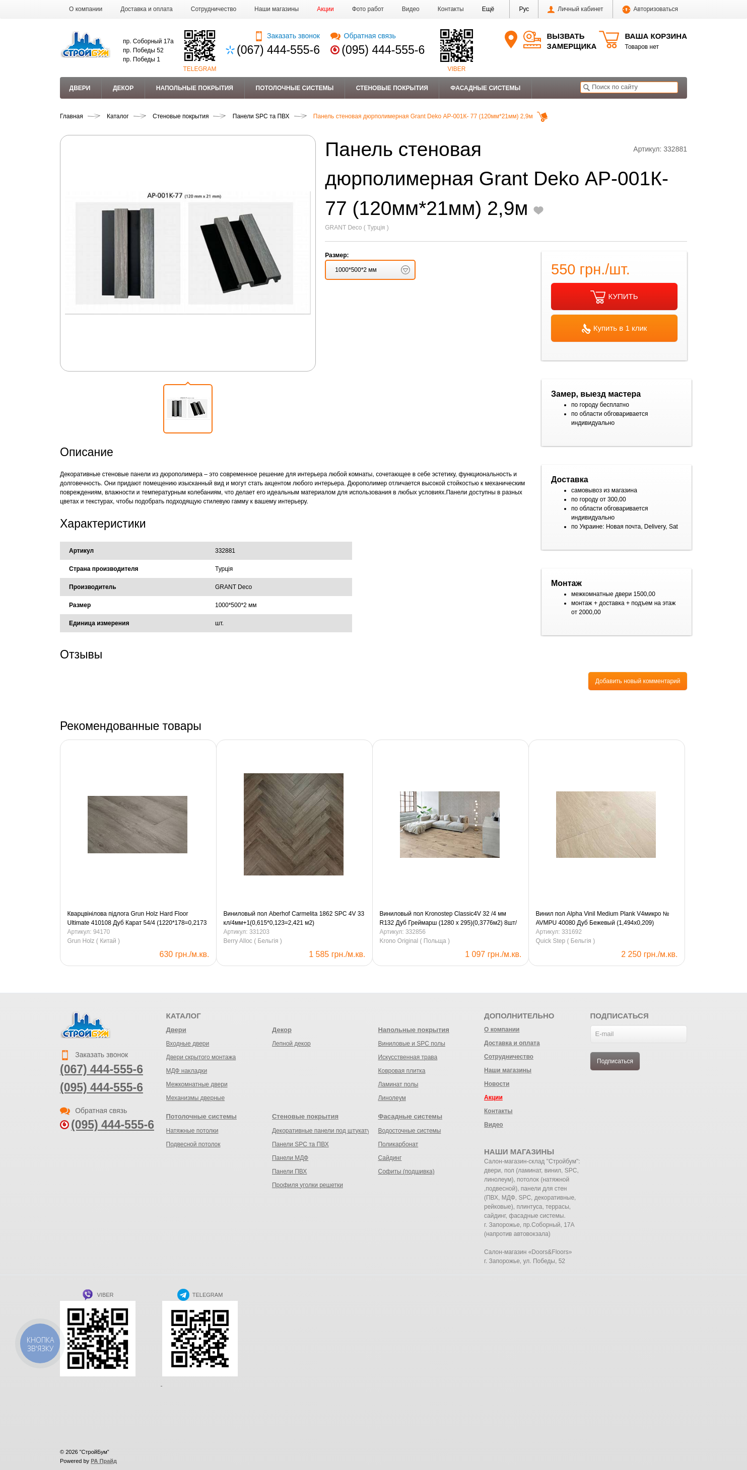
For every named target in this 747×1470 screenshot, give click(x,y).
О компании (85, 9)
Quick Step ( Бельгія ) (565, 940)
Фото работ (368, 9)
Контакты (451, 9)
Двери (80, 88)
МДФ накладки (187, 1070)
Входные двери (188, 1043)
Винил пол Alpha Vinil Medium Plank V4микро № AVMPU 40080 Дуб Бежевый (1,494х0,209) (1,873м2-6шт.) (602, 918)
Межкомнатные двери (197, 1084)
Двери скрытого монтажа (201, 1057)
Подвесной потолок (193, 1144)
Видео (411, 9)
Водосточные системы (409, 1130)
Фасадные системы (485, 88)
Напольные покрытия (194, 88)
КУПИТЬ (614, 297)
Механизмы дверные (195, 1097)
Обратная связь (362, 36)
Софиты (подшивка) (406, 1171)
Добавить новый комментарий (638, 681)
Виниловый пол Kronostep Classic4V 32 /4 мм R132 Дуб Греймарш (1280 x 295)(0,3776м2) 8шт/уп (448, 918)
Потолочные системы (295, 88)
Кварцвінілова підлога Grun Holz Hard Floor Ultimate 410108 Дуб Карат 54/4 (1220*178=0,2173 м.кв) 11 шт (137, 918)
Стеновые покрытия (392, 88)
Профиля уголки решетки (307, 1185)
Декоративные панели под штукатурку (325, 1130)
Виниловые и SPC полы (411, 1043)
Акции (325, 9)
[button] (488, 9)
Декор (123, 88)
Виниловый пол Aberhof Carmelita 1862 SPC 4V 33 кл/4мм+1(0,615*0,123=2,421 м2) (294, 918)
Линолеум (391, 1097)
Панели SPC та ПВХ (300, 1144)
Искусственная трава (407, 1057)
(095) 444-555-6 (383, 49)
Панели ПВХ (289, 1171)
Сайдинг (389, 1157)
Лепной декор (291, 1043)
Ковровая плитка (401, 1070)
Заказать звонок (287, 36)
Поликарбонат (398, 1144)
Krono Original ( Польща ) (415, 940)
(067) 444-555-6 (278, 49)
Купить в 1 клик (614, 329)
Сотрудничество (213, 9)
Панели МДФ (290, 1157)
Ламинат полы (398, 1084)
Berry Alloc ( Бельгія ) (253, 940)
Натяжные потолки (192, 1130)
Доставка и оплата (146, 9)
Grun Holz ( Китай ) (93, 940)
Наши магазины (276, 9)
